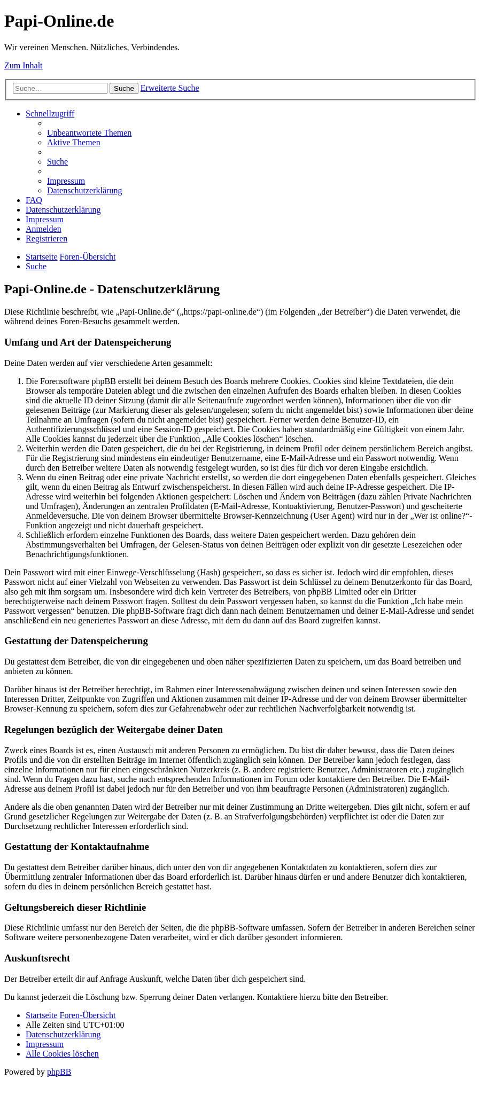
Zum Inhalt (23, 65)
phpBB (59, 1071)
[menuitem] (89, 132)
